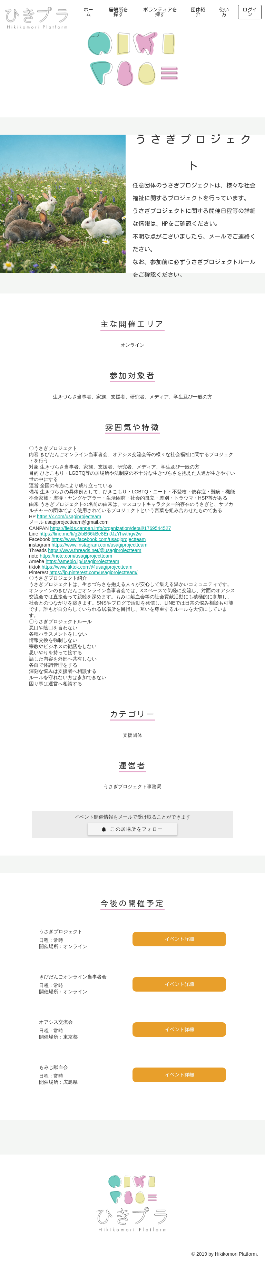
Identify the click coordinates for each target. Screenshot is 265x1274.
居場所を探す (118, 12)
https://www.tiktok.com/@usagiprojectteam (87, 567)
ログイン (250, 12)
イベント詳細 (179, 939)
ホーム (88, 12)
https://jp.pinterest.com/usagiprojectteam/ (93, 572)
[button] (132, 829)
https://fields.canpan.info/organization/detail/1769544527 (110, 528)
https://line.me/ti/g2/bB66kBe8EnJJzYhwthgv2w (90, 534)
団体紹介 (198, 12)
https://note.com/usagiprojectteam (76, 556)
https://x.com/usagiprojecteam (69, 516)
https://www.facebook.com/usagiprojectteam (98, 539)
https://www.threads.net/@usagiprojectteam (94, 550)
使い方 (224, 12)
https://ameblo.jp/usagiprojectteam (82, 561)
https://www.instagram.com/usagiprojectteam (99, 545)
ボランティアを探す (160, 12)
